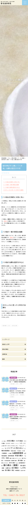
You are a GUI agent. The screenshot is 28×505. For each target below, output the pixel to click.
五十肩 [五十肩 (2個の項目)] (23, 451)
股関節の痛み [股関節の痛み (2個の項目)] (14, 460)
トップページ (5, 339)
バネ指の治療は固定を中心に (11, 187)
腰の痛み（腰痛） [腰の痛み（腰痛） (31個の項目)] (11, 465)
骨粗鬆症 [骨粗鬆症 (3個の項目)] (17, 470)
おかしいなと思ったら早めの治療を (13, 190)
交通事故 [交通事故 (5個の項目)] (4, 453)
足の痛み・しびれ (13, 409)
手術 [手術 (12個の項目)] (7, 458)
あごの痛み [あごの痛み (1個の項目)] (4, 441)
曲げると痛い (14, 325)
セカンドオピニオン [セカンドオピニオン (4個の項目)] (12, 446)
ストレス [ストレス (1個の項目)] (17, 443)
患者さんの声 (13, 388)
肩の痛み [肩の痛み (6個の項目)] (20, 460)
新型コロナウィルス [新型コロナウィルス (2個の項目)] (16, 458)
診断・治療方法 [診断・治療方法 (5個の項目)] (6, 468)
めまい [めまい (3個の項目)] (13, 443)
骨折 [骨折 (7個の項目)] (13, 470)
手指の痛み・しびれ (6, 325)
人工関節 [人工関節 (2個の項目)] (9, 453)
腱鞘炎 (6, 221)
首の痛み (12, 396)
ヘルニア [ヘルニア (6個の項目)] (21, 446)
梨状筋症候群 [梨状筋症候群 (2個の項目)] (7, 460)
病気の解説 (13, 377)
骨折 (21, 383)
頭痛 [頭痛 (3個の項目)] (3, 470)
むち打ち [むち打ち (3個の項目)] (8, 443)
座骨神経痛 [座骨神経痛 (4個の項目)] (11, 456)
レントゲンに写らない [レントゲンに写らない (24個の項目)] (14, 448)
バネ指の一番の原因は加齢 (11, 184)
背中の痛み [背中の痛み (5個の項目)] (12, 463)
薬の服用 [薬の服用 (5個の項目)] (22, 465)
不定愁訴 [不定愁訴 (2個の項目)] (19, 451)
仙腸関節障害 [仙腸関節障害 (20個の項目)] (17, 453)
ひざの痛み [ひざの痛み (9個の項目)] (19, 441)
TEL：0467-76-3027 (14, 495)
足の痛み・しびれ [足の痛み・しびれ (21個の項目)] (18, 468)
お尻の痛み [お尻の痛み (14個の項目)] (11, 441)
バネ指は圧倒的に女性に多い (11, 182)
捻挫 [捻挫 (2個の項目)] (10, 458)
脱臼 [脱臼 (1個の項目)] (17, 463)
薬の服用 (22, 394)
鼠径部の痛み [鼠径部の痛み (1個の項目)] (23, 470)
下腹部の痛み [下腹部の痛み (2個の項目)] (13, 451)
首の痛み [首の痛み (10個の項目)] (8, 470)
